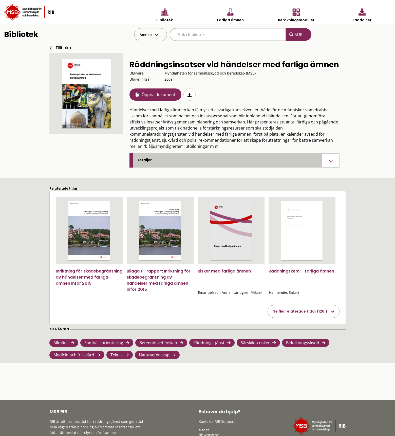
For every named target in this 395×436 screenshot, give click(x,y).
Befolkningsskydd (302, 343)
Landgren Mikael (247, 292)
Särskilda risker (255, 343)
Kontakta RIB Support (217, 421)
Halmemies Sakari (284, 292)
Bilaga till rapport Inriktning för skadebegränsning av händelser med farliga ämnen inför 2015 (159, 280)
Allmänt (60, 343)
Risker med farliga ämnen (224, 271)
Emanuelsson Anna (214, 292)
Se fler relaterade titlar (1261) (300, 311)
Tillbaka (63, 48)
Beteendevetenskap (158, 343)
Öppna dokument (158, 94)
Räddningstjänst (208, 343)
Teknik (116, 355)
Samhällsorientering (103, 343)
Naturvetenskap (154, 355)
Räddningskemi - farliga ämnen (301, 271)
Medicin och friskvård (73, 355)
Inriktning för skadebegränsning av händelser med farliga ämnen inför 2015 (89, 277)
